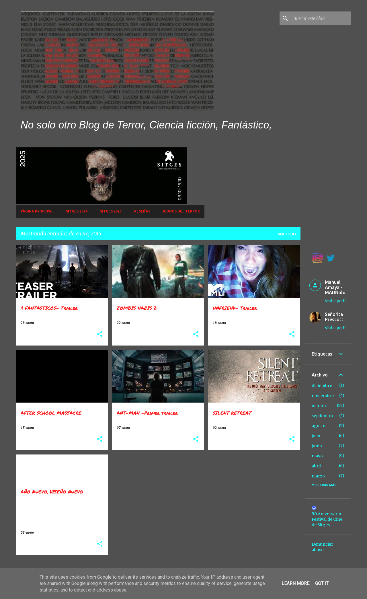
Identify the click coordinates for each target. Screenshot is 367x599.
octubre (319, 405)
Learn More (295, 583)
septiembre (323, 415)
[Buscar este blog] (321, 18)
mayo (317, 455)
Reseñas (142, 211)
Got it (322, 583)
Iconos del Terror (181, 211)
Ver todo (287, 234)
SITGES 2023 (111, 211)
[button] (99, 335)
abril (316, 466)
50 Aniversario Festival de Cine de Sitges (327, 519)
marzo (318, 476)
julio (316, 435)
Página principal (37, 211)
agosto (318, 425)
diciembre (322, 385)
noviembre (323, 395)
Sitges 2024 (76, 211)
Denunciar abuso (322, 547)
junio (317, 445)
